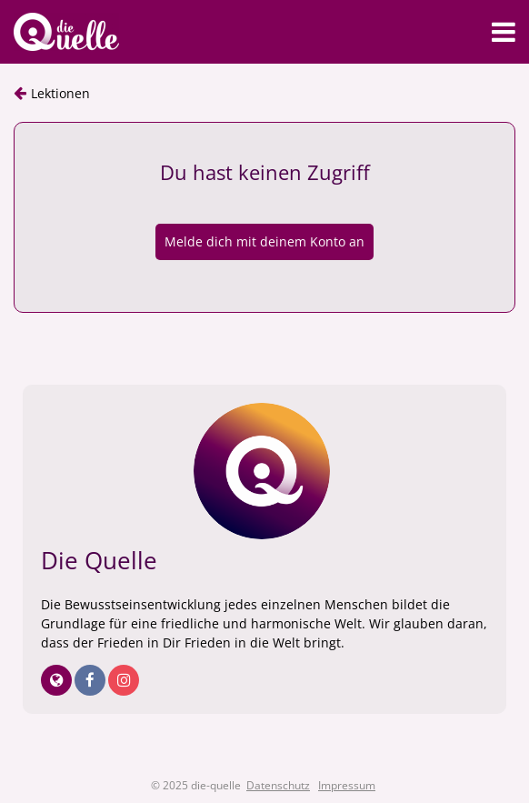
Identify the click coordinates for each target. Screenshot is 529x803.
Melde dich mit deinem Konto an (264, 241)
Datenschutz (278, 785)
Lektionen (60, 93)
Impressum (346, 785)
